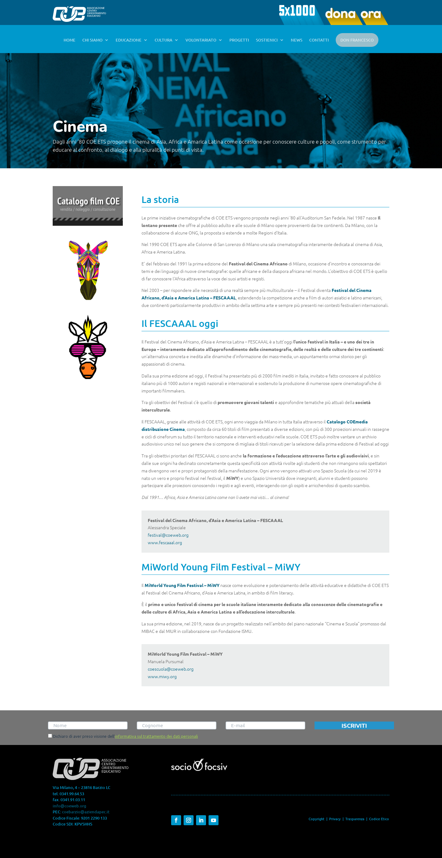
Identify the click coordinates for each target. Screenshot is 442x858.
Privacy (335, 818)
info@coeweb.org (69, 806)
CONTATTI (319, 40)
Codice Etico (379, 818)
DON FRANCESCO (357, 40)
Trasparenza (355, 818)
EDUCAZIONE (129, 40)
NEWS (296, 40)
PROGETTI (239, 40)
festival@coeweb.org (168, 535)
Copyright (316, 818)
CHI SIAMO (92, 40)
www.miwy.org (162, 676)
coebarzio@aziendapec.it (85, 812)
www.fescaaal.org (165, 542)
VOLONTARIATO (200, 40)
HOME (69, 40)
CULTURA (163, 40)
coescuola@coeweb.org (171, 669)
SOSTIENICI (267, 40)
